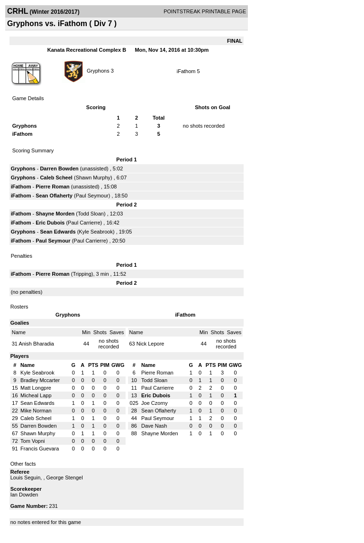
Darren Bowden (59, 168)
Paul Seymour (92, 195)
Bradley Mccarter (40, 380)
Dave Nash (154, 426)
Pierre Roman (53, 186)
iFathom (186, 71)
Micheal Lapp (35, 395)
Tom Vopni (32, 441)
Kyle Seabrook (96, 231)
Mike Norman (35, 410)
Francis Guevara (39, 448)
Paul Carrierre (84, 222)
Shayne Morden (55, 213)
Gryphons (98, 70)
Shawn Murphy (93, 177)
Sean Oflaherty (54, 195)
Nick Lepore (150, 343)
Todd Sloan (91, 213)
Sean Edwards (57, 231)
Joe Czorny (154, 403)
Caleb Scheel (56, 177)
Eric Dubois (50, 222)
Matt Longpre (35, 388)
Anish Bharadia (36, 343)
